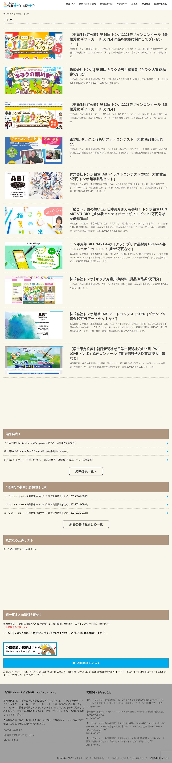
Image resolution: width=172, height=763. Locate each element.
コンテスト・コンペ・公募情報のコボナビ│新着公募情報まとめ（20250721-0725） (46, 512)
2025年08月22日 (126, 703)
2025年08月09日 (126, 714)
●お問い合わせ (10, 740)
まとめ (134, 3)
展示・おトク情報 (87, 3)
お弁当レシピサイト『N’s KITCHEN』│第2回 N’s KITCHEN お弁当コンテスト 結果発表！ (49, 459)
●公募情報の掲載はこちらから (18, 734)
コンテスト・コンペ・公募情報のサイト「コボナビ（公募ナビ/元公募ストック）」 (111, 758)
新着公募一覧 (106, 3)
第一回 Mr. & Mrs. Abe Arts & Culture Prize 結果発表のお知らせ (36, 451)
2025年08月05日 (126, 741)
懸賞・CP (70, 3)
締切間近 (146, 3)
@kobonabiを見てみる (88, 662)
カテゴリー (122, 3)
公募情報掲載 (160, 3)
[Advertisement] (86, 400)
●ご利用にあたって (13, 729)
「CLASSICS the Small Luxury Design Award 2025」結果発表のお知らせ (40, 443)
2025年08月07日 (126, 728)
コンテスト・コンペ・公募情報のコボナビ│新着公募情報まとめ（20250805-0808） (46, 496)
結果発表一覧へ (86, 471)
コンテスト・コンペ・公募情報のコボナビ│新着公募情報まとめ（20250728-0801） (46, 504)
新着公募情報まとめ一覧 (86, 524)
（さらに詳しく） (17, 714)
